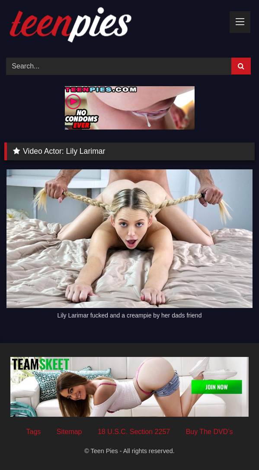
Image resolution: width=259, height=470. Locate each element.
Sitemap (69, 431)
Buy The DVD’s (209, 431)
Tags (33, 431)
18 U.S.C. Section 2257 (134, 431)
